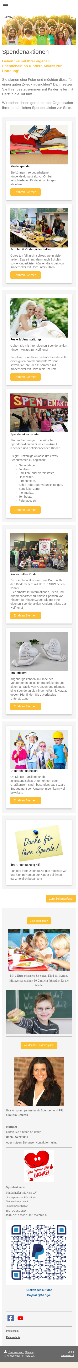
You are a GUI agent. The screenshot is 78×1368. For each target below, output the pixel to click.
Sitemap (29, 1352)
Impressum (12, 1330)
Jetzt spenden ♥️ (39, 920)
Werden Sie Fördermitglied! (39, 1045)
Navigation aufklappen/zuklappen (39, 5)
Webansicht (67, 1355)
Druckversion (14, 1352)
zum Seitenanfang (61, 898)
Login (71, 1351)
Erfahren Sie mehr (25, 192)
